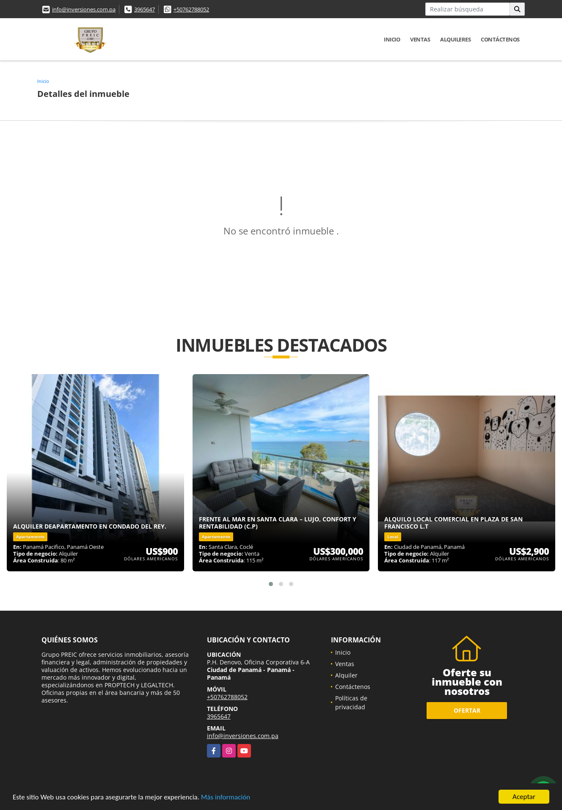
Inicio (392, 39)
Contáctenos (500, 39)
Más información (225, 797)
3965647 (144, 9)
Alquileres (455, 39)
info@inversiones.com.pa (84, 9)
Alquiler (346, 675)
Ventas (420, 39)
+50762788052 (191, 9)
